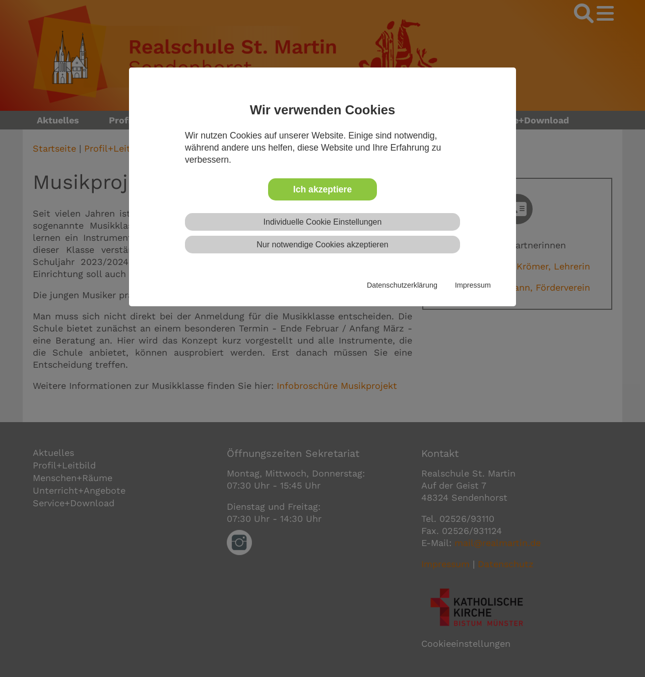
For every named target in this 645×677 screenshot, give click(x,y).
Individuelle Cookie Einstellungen (323, 222)
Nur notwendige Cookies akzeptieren (322, 244)
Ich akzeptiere (322, 189)
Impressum (473, 285)
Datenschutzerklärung (402, 285)
